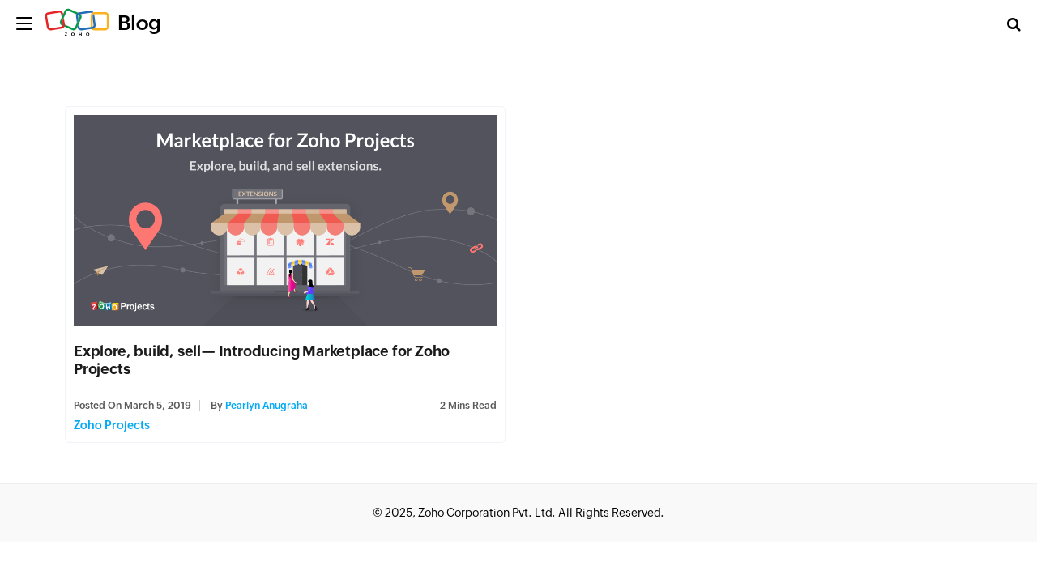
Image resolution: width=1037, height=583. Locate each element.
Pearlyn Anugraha (266, 405)
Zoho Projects (112, 425)
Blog (139, 22)
